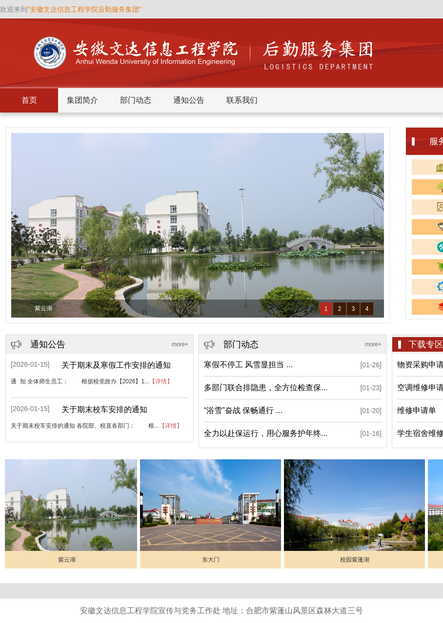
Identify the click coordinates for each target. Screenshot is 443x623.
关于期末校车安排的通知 (104, 409)
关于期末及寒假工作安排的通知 (116, 365)
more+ (180, 344)
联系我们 (242, 100)
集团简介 (82, 100)
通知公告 (188, 100)
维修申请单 (416, 410)
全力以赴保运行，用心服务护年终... (265, 433)
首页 (29, 100)
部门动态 (135, 100)
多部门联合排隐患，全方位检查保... (265, 387)
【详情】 (161, 381)
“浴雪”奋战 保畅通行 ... (243, 410)
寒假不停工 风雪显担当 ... (248, 364)
